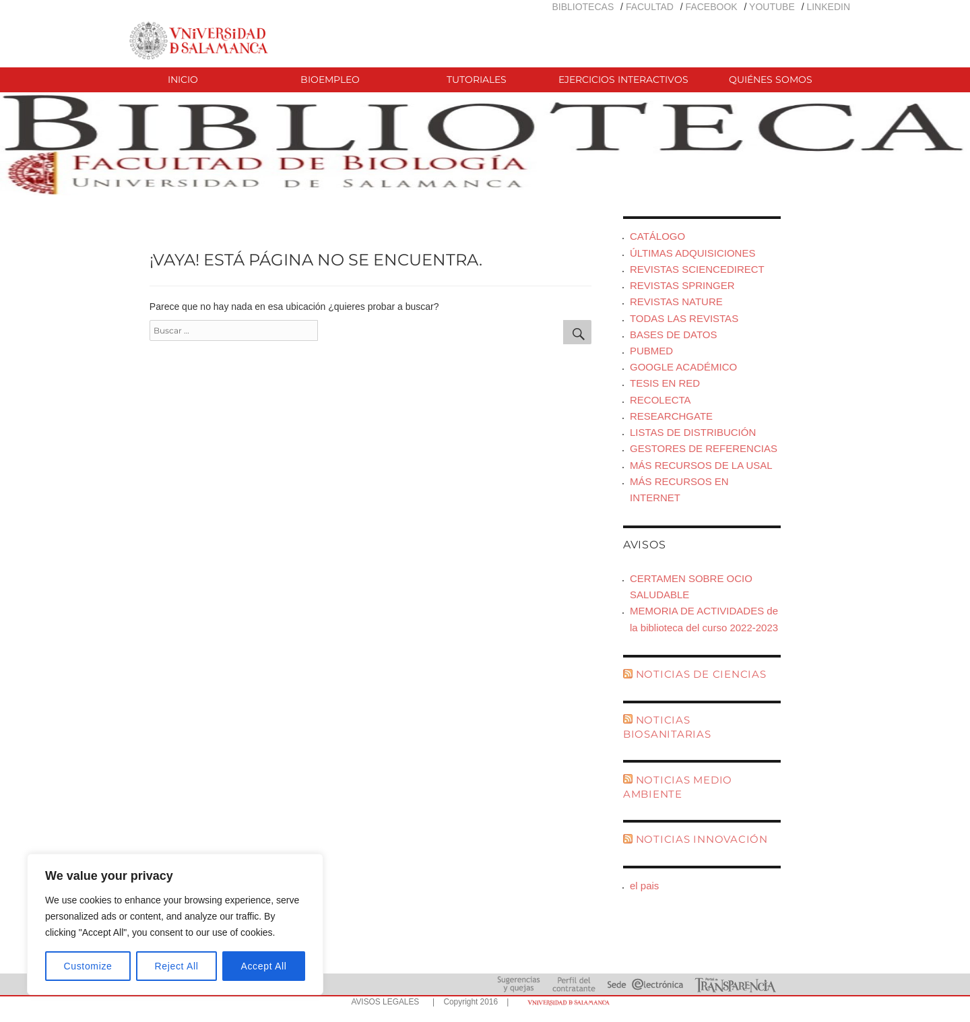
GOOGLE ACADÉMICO (683, 367)
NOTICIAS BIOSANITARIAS (667, 726)
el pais (644, 885)
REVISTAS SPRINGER (682, 285)
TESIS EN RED (665, 383)
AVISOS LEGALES (385, 1002)
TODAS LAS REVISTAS (684, 318)
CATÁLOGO (657, 236)
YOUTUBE (772, 6)
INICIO (183, 79)
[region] (175, 924)
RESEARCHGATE (671, 416)
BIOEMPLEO (330, 79)
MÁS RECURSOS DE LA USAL (701, 465)
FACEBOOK (712, 6)
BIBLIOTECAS (583, 6)
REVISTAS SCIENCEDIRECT (697, 269)
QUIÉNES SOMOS (770, 79)
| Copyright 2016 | (468, 1002)
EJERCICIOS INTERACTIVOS (623, 79)
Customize (88, 966)
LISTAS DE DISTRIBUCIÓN (693, 432)
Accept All (263, 966)
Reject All (177, 966)
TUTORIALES (477, 79)
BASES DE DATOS (673, 334)
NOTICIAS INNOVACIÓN (702, 839)
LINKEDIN (828, 6)
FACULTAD (650, 6)
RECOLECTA (660, 400)
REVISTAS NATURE (676, 301)
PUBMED (651, 350)
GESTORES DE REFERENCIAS (703, 448)
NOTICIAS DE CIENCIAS (701, 674)
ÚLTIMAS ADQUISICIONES (692, 253)
